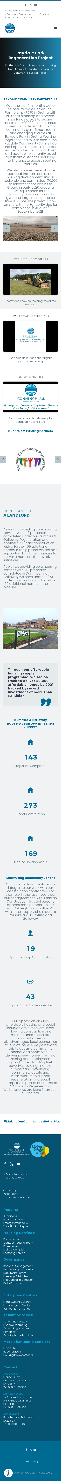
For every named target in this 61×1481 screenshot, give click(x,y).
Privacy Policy (10, 1194)
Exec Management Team (19, 1269)
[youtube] (18, 1164)
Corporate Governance (19, 14)
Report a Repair (13, 1219)
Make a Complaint (15, 1249)
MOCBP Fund (11, 1348)
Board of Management (18, 1266)
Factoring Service (14, 1253)
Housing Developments (18, 1355)
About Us (30, 17)
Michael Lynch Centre (16, 1305)
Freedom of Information (18, 1280)
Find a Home (11, 1239)
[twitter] (12, 1164)
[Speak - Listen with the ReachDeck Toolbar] (8, 1473)
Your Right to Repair (15, 1226)
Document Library (14, 1273)
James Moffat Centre (17, 1309)
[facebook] (5, 1164)
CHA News (44, 14)
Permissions (10, 1246)
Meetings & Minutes (15, 1276)
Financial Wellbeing (15, 1325)
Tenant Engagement (16, 1328)
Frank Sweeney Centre (17, 1302)
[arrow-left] (6, 228)
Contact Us (12, 17)
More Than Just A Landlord (21, 10)
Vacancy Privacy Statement (16, 1197)
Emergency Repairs (15, 1223)
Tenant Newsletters (15, 1321)
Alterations (10, 1216)
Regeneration (12, 1351)
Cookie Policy (9, 1190)
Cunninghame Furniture (18, 1335)
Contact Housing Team (18, 1243)
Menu (55, 28)
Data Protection (13, 1283)
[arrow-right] (54, 228)
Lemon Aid (9, 1332)
